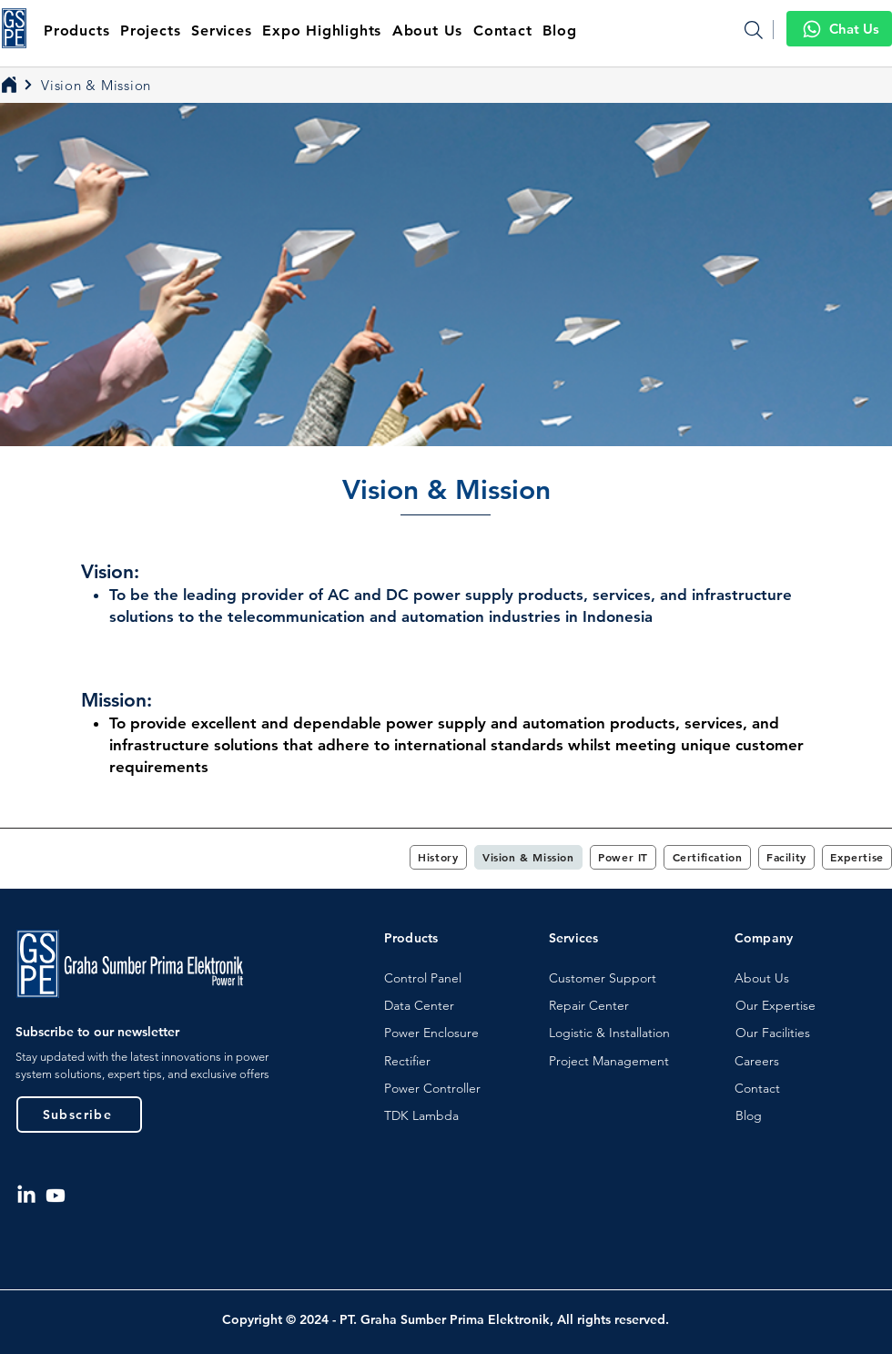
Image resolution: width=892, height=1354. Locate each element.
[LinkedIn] (26, 1195)
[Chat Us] (839, 28)
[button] (428, 30)
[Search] (753, 30)
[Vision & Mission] (91, 84)
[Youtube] (55, 1195)
